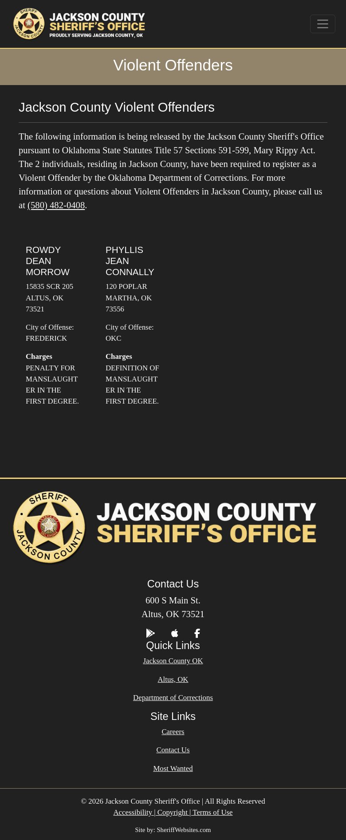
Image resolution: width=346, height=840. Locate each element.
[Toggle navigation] (323, 24)
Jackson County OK (173, 661)
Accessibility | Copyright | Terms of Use (172, 812)
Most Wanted (173, 768)
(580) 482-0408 (56, 205)
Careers (172, 731)
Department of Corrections (173, 697)
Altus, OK (173, 679)
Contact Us (172, 750)
